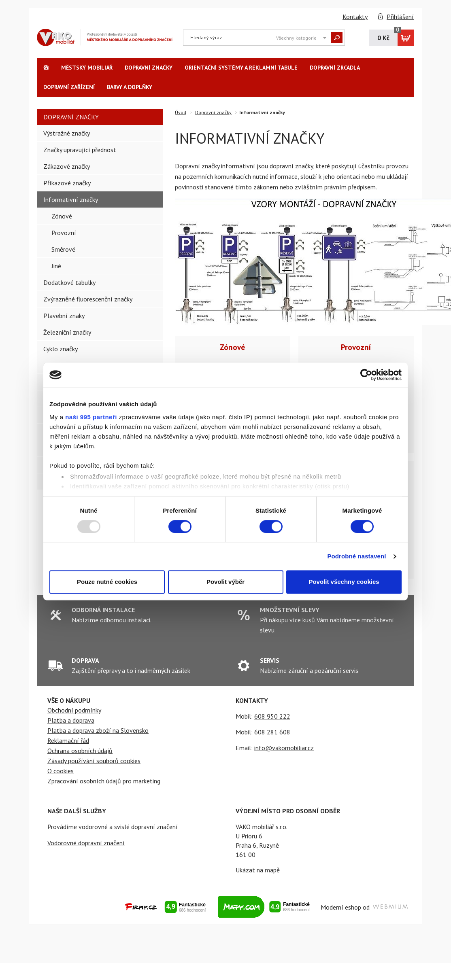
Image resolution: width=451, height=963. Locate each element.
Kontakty (355, 17)
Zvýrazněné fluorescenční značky (87, 299)
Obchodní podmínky (74, 710)
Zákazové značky (66, 166)
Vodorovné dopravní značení (86, 843)
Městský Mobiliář (87, 67)
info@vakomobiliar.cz (284, 748)
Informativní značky (70, 199)
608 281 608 (272, 732)
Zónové (232, 347)
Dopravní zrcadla (335, 67)
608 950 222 (272, 716)
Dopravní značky (148, 67)
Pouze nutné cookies (107, 582)
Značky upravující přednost (79, 150)
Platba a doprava (70, 720)
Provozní (356, 347)
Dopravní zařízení (69, 87)
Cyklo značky (60, 349)
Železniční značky (67, 332)
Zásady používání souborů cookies (93, 761)
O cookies (60, 771)
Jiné (56, 266)
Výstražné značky (66, 133)
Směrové (63, 249)
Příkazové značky (67, 183)
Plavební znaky (64, 316)
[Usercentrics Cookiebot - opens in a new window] (366, 375)
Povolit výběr (225, 582)
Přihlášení (400, 17)
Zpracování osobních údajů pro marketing (103, 781)
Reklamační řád (68, 740)
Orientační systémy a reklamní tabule (241, 67)
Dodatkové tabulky (69, 282)
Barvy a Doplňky (129, 87)
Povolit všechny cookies (343, 582)
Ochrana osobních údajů (80, 751)
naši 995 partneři (91, 417)
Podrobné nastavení (356, 556)
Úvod (180, 112)
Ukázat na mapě (258, 870)
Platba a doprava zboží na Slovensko (98, 730)
